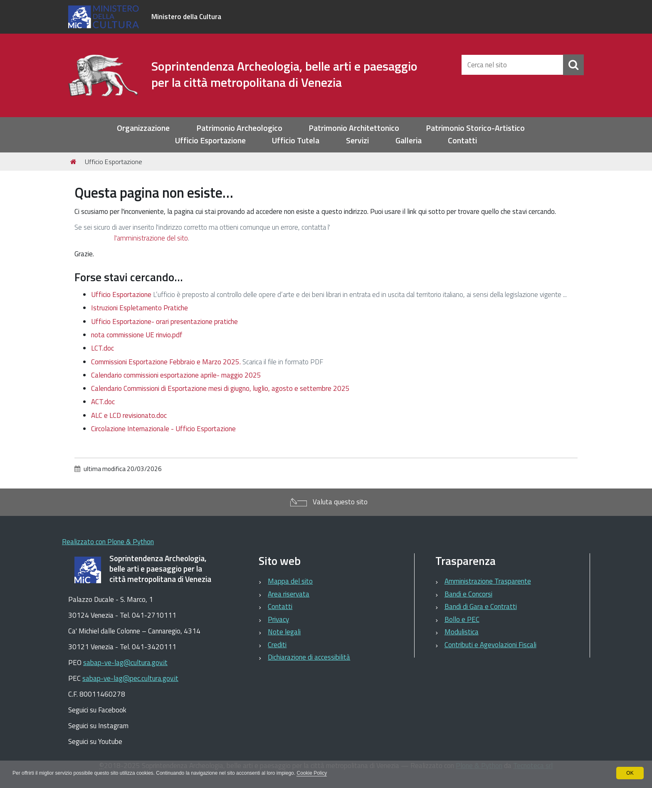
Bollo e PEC (462, 619)
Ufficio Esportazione (210, 141)
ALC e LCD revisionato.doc (129, 415)
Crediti (277, 644)
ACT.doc (103, 401)
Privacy (278, 619)
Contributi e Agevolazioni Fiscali (490, 644)
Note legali (284, 631)
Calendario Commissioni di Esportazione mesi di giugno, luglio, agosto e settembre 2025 (220, 388)
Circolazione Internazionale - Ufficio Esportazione (163, 428)
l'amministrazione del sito (151, 238)
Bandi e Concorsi (468, 594)
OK (629, 773)
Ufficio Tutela (295, 141)
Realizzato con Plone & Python (108, 541)
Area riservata (288, 594)
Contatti (462, 141)
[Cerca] (573, 64)
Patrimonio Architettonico (354, 128)
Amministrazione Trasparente (488, 581)
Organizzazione (143, 128)
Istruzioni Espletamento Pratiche (139, 307)
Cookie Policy (311, 773)
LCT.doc (102, 348)
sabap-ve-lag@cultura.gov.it (125, 662)
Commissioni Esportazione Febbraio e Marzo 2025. (166, 361)
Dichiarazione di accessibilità (309, 657)
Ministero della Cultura (186, 16)
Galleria (408, 141)
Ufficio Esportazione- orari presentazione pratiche (164, 321)
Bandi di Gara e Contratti (481, 606)
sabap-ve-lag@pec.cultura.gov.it (130, 678)
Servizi (357, 141)
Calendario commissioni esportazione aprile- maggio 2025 (176, 375)
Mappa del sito (290, 581)
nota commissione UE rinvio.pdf (137, 334)
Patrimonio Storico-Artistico (475, 128)
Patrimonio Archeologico (239, 128)
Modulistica (462, 631)
